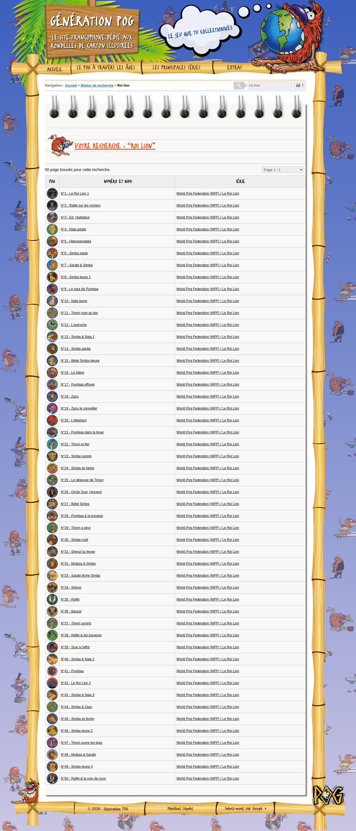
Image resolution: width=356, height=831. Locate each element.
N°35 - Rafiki (70, 599)
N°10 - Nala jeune (74, 301)
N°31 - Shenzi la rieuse (78, 552)
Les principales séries (177, 67)
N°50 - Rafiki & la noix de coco (83, 778)
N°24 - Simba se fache (77, 468)
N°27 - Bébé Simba (75, 504)
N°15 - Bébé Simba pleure (80, 361)
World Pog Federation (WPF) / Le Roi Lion (208, 193)
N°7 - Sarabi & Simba (77, 265)
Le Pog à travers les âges (106, 67)
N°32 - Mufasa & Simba (78, 564)
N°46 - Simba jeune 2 (77, 731)
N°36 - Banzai (71, 611)
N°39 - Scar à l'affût (75, 647)
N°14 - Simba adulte (76, 349)
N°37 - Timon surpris (76, 623)
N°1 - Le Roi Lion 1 (75, 193)
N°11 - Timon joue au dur (79, 313)
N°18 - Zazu (70, 396)
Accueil (54, 69)
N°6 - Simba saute (74, 253)
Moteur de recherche (97, 85)
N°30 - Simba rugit (74, 540)
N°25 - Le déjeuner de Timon (82, 480)
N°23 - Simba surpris (76, 456)
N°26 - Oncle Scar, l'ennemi (81, 492)
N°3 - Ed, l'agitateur (75, 217)
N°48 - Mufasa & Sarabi (78, 755)
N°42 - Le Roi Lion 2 (76, 683)
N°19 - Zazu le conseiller (79, 408)
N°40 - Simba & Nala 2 (78, 659)
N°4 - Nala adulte (73, 229)
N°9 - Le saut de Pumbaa (79, 289)
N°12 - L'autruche (74, 325)
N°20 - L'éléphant (73, 420)
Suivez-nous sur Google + (246, 808)
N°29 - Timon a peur (76, 528)
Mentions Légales (180, 808)
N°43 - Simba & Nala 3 (78, 695)
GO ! (299, 85)
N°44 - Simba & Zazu (76, 707)
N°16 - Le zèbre (72, 373)
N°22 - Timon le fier (75, 444)
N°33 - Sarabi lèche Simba (80, 576)
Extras (234, 67)
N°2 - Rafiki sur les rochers (81, 205)
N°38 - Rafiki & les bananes (81, 635)
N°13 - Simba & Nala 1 (78, 337)
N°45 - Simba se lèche (77, 719)
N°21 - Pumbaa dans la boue (82, 432)
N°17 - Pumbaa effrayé (78, 384)
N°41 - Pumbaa (72, 671)
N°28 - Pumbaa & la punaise (82, 516)
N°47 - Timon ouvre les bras (81, 743)
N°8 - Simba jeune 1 (76, 277)
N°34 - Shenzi (71, 587)
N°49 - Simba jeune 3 (77, 767)
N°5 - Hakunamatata (76, 241)
